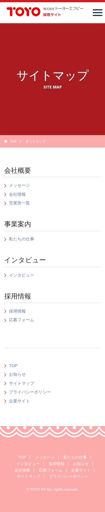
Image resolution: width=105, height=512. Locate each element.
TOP (13, 142)
